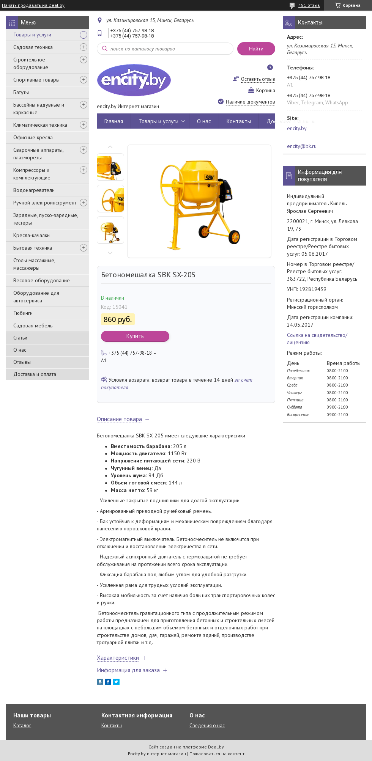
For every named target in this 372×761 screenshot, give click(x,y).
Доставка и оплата (34, 374)
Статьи (20, 337)
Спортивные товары (36, 79)
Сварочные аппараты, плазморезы (38, 153)
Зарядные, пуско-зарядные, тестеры (45, 219)
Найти (256, 49)
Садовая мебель (32, 325)
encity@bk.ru (302, 146)
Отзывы (22, 361)
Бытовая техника (32, 247)
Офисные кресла (33, 137)
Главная (113, 121)
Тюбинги (23, 313)
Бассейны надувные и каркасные (38, 108)
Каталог (22, 725)
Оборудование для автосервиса (36, 296)
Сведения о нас (207, 725)
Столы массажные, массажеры (34, 264)
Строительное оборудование (30, 63)
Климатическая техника (40, 124)
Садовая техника (33, 47)
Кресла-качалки (31, 235)
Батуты (21, 92)
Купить (135, 336)
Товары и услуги (32, 34)
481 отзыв (309, 5)
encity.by (297, 128)
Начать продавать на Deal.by (33, 5)
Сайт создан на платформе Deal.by (186, 747)
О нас (19, 349)
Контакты (239, 121)
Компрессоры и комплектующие (31, 174)
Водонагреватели (34, 190)
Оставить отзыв (258, 79)
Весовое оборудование (41, 280)
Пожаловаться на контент (216, 753)
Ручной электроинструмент (44, 202)
